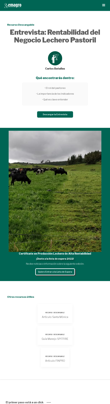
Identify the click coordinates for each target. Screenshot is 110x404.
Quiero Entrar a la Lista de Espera (55, 272)
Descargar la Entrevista (55, 114)
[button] (104, 5)
